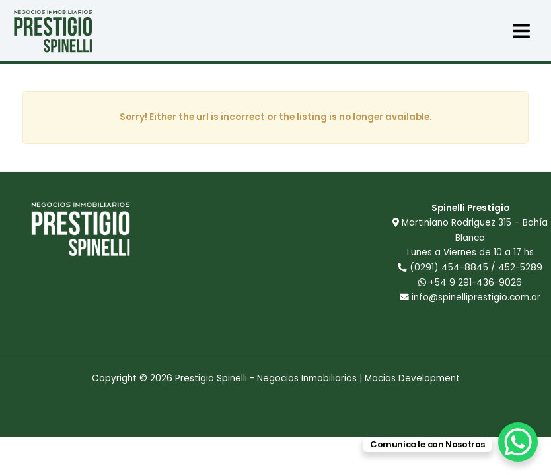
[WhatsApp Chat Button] (518, 442)
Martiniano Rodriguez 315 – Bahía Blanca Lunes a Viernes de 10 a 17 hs (475, 237)
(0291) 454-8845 (449, 267)
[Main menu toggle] (521, 31)
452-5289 (520, 267)
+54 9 (470, 282)
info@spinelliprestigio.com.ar (476, 297)
